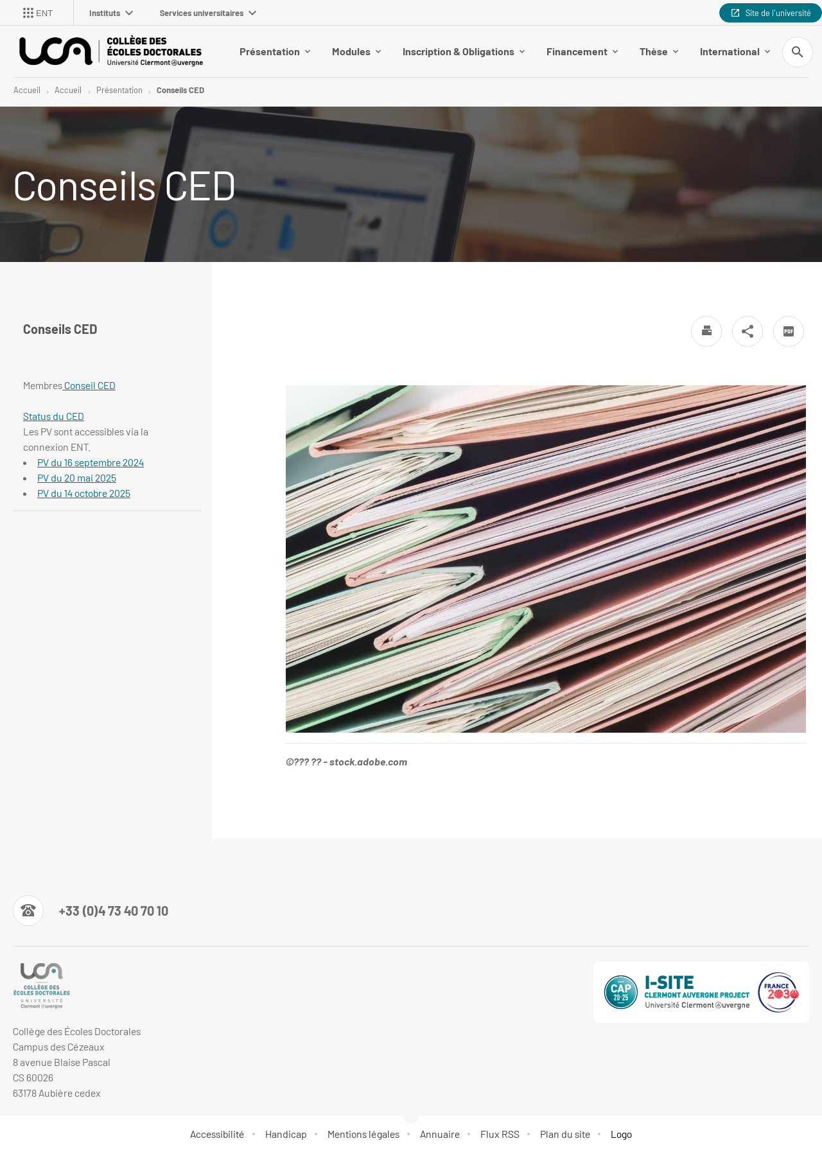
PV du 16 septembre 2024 (90, 462)
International (735, 51)
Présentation (275, 51)
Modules (356, 51)
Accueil (26, 90)
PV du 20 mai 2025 (76, 477)
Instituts (111, 13)
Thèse (659, 51)
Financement (582, 51)
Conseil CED (89, 385)
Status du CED (53, 416)
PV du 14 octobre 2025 (83, 493)
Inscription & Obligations (464, 51)
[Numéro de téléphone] (90, 910)
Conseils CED (180, 90)
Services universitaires (208, 13)
